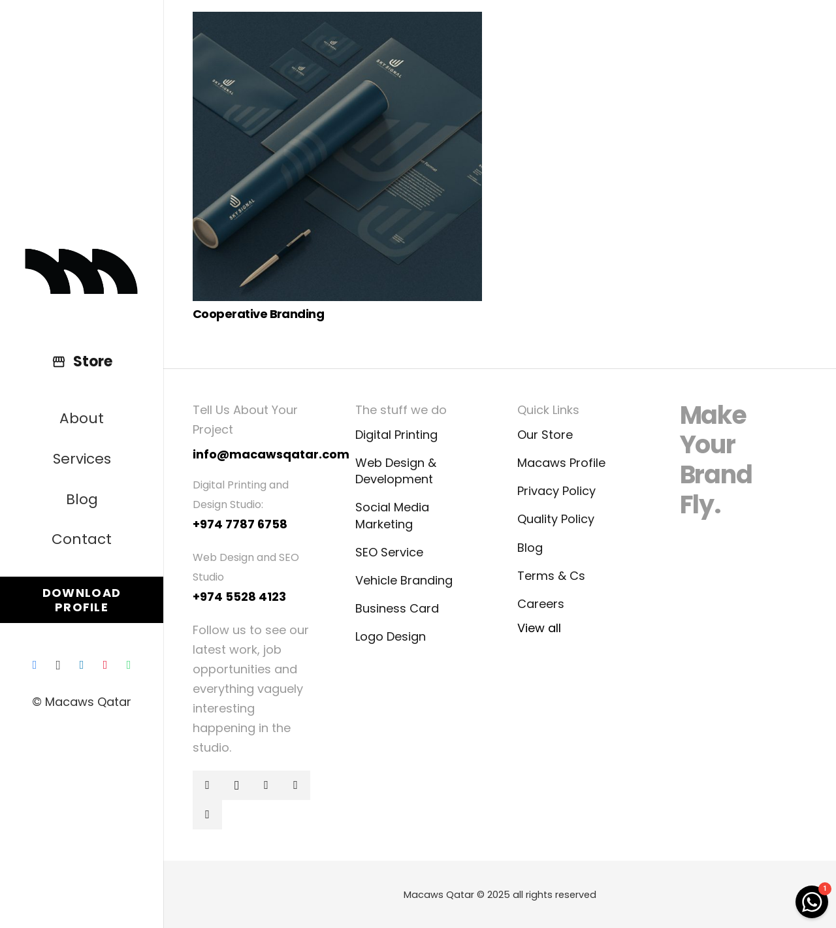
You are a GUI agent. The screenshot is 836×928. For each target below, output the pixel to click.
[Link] (82, 271)
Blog (530, 547)
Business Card (397, 608)
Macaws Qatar (439, 894)
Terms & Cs (551, 576)
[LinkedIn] (81, 665)
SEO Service (389, 552)
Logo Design (390, 636)
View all (539, 628)
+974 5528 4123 (239, 596)
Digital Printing (396, 434)
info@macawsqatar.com (271, 454)
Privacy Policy (556, 491)
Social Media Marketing (392, 515)
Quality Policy (555, 519)
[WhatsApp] (128, 665)
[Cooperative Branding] (337, 156)
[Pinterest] (105, 665)
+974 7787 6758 (240, 524)
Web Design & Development (395, 471)
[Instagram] (58, 665)
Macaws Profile (561, 463)
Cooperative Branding (258, 314)
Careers (540, 604)
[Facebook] (34, 665)
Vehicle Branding (404, 580)
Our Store (545, 434)
